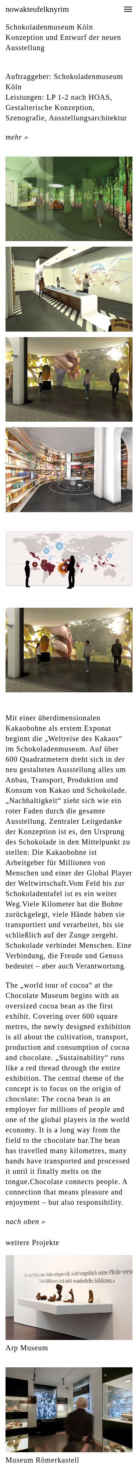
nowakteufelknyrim (37, 9)
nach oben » (26, 1221)
